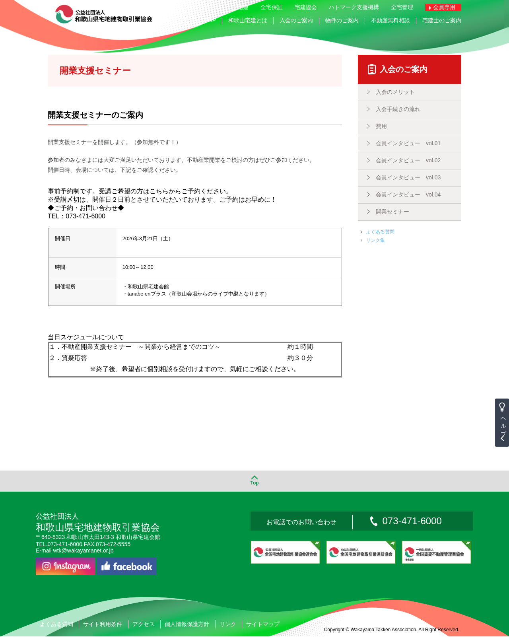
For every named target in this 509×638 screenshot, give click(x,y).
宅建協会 (306, 7)
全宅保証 (271, 7)
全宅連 (240, 7)
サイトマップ (263, 625)
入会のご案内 (296, 20)
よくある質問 (380, 232)
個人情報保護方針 (187, 625)
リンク (228, 625)
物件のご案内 (342, 20)
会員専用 (444, 7)
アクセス (143, 625)
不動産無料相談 (390, 20)
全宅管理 (402, 7)
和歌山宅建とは (247, 20)
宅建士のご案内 (441, 20)
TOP (210, 20)
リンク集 (375, 240)
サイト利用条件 (102, 625)
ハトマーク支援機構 (354, 7)
